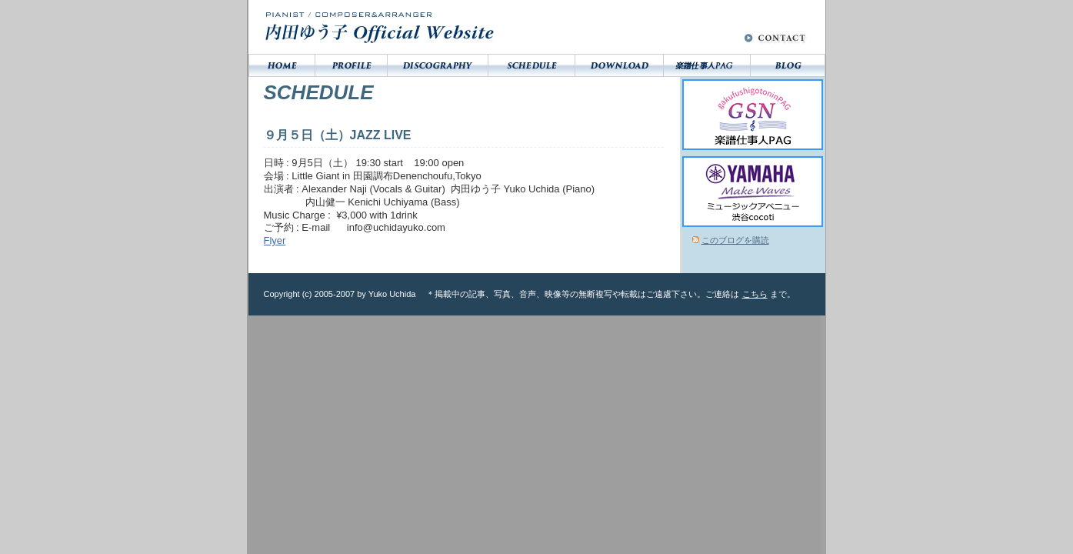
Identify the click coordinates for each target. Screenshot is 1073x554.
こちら (755, 294)
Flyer (275, 240)
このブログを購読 (735, 240)
